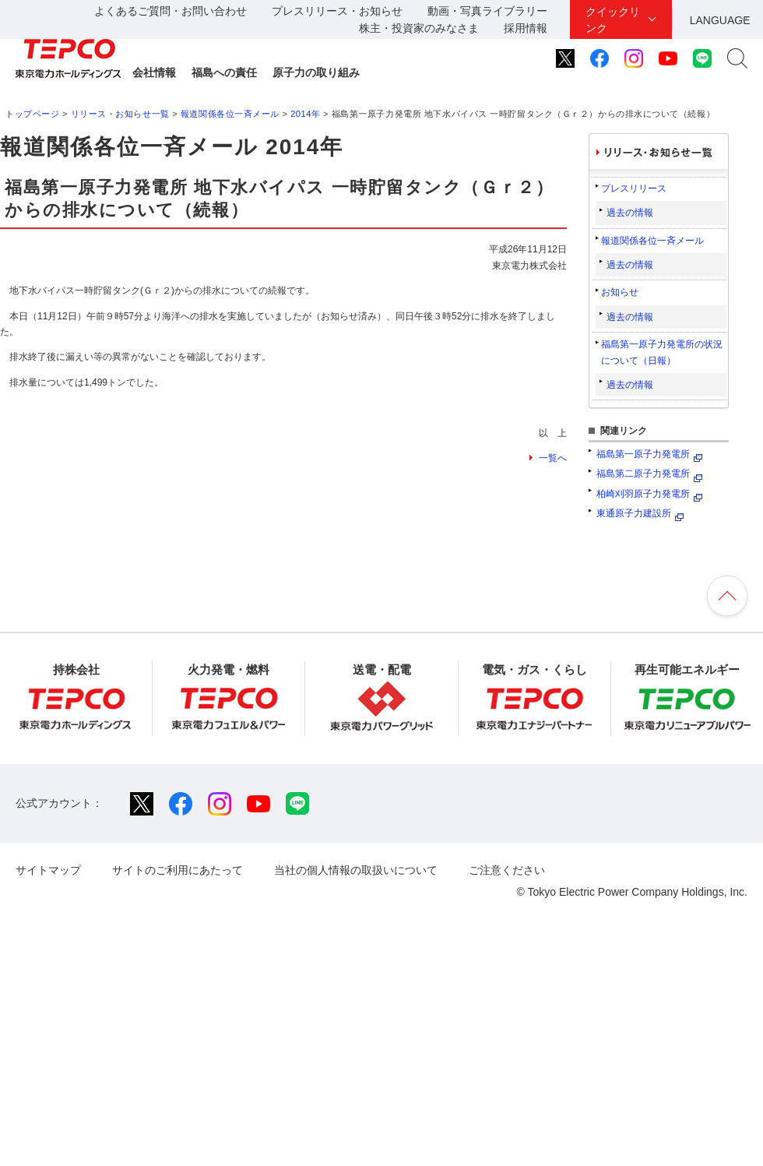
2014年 (305, 113)
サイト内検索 (737, 58)
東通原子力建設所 (633, 513)
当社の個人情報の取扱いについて (356, 870)
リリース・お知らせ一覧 (120, 113)
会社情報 (154, 72)
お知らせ (619, 292)
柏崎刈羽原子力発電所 (643, 493)
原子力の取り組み (316, 72)
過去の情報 (630, 212)
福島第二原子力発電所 (643, 473)
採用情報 (525, 28)
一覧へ (553, 458)
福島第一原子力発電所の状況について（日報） (662, 352)
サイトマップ (48, 870)
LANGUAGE (720, 20)
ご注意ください (507, 870)
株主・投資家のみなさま (419, 28)
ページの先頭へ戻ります (727, 596)
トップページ (32, 113)
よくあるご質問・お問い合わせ (170, 11)
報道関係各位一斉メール (230, 113)
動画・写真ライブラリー (487, 11)
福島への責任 (224, 72)
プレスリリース (633, 188)
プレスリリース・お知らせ (337, 11)
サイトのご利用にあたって (177, 870)
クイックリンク (612, 19)
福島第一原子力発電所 (643, 454)
